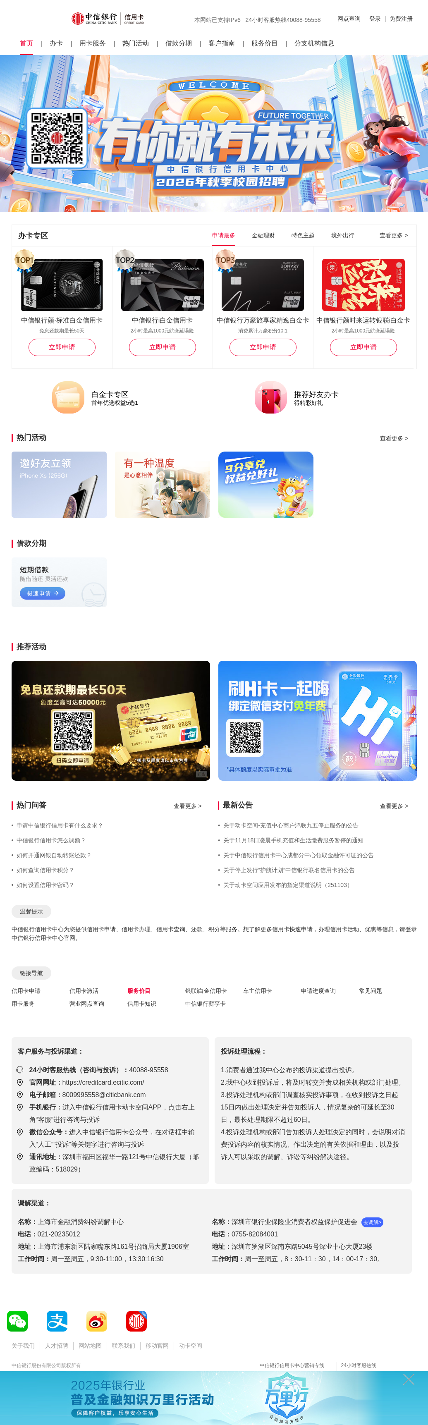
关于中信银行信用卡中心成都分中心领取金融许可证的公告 (296, 855)
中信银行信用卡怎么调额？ (49, 840)
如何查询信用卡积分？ (43, 870)
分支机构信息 (314, 43)
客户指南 (221, 43)
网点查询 (349, 18)
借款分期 (178, 43)
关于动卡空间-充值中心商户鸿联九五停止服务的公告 (288, 825)
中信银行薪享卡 (205, 1003)
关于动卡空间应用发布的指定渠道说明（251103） (285, 885)
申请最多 (223, 235)
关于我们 (23, 1345)
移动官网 (157, 1345)
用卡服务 (92, 43)
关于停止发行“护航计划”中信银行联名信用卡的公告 (286, 870)
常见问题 (370, 990)
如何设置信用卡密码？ (43, 885)
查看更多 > (394, 235)
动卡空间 (190, 1345)
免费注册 (401, 18)
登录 (375, 18)
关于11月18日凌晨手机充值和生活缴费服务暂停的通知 (290, 840)
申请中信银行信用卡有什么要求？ (58, 825)
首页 (26, 43)
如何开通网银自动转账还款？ (52, 855)
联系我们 (123, 1345)
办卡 (56, 43)
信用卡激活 (83, 990)
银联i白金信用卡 (206, 990)
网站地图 (90, 1345)
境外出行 (342, 235)
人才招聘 (56, 1345)
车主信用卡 (257, 990)
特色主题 (303, 235)
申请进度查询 (318, 990)
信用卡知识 (141, 1003)
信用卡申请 (26, 990)
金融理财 (263, 235)
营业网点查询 (86, 1003)
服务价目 (264, 43)
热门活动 (135, 43)
